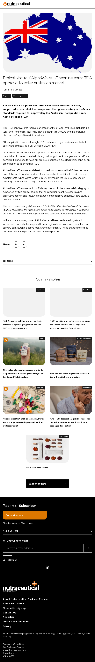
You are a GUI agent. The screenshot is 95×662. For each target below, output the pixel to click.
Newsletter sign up (14, 608)
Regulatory (6, 96)
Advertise (9, 617)
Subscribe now (37, 483)
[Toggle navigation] (91, 4)
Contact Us (9, 612)
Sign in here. (27, 523)
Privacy (7, 626)
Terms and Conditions (16, 621)
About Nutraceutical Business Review (25, 599)
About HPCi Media (13, 603)
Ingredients (40, 290)
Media (42, 338)
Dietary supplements (20, 96)
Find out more (10, 531)
